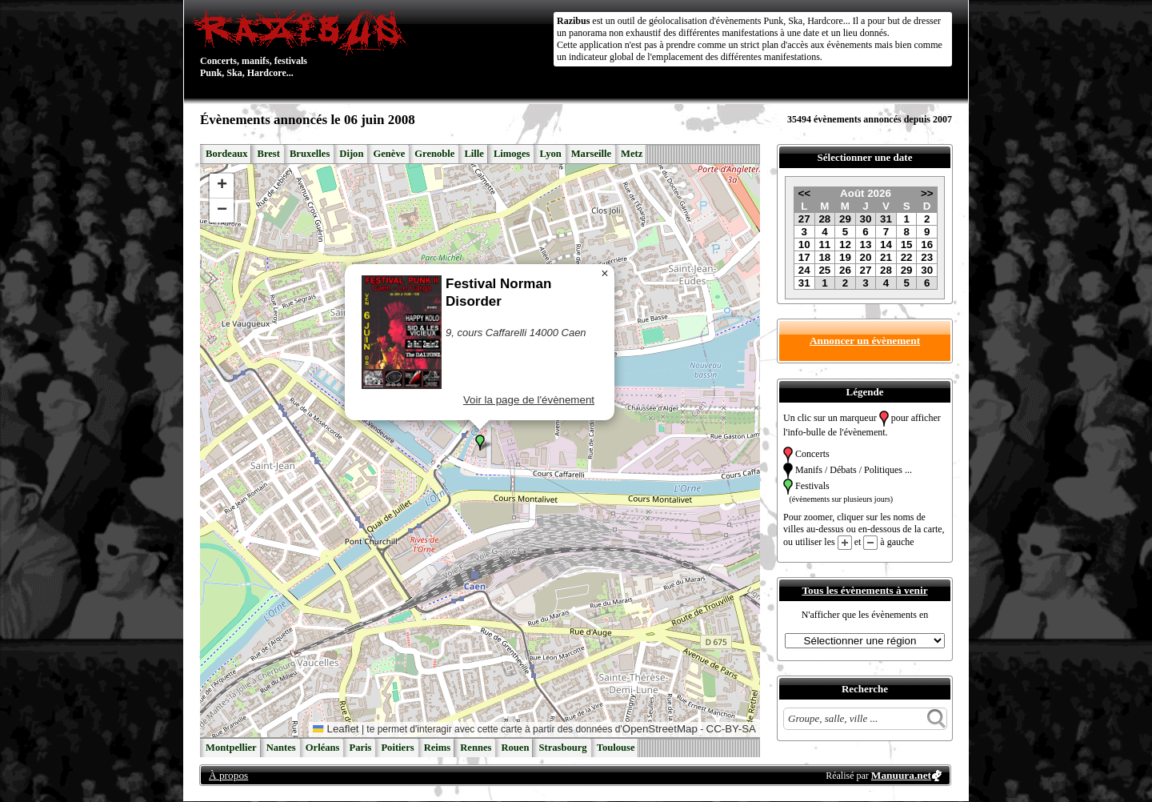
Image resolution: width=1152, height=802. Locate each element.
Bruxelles (310, 153)
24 (804, 270)
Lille (474, 153)
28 (824, 219)
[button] (480, 443)
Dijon (351, 153)
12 (845, 245)
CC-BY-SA (731, 729)
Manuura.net (901, 775)
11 (824, 245)
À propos (228, 775)
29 (845, 219)
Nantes (281, 747)
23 (927, 257)
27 (804, 219)
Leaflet (335, 729)
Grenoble (434, 153)
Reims (437, 747)
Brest (268, 153)
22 (907, 257)
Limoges (512, 153)
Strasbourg (562, 747)
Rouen (515, 747)
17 (804, 257)
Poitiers (397, 747)
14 (886, 245)
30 (866, 219)
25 (824, 270)
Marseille (591, 153)
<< (804, 193)
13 (866, 245)
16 (927, 245)
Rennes (475, 747)
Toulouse (616, 747)
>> (927, 193)
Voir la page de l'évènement (528, 400)
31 (886, 219)
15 (907, 245)
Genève (389, 153)
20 (866, 257)
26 (845, 270)
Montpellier (231, 747)
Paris (360, 747)
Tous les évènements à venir (864, 590)
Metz (631, 153)
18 (824, 257)
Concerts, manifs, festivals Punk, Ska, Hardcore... (303, 43)
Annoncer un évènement (865, 341)
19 (845, 257)
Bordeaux (226, 153)
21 (886, 257)
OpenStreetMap (660, 729)
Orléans (323, 747)
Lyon (550, 153)
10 (804, 245)
